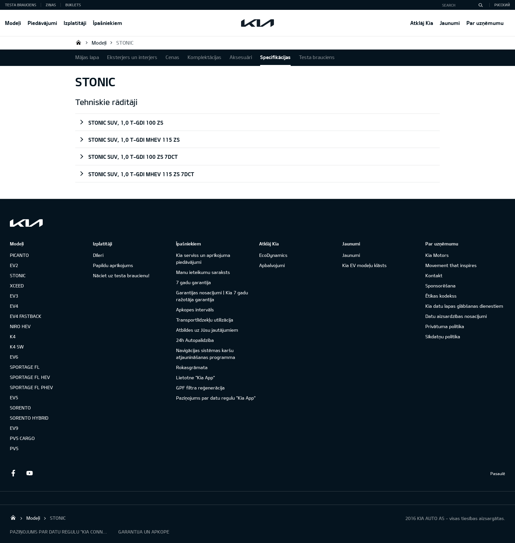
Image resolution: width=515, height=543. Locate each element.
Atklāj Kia (421, 23)
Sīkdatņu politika (442, 336)
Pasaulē (497, 473)
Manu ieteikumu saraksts (203, 272)
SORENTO (20, 407)
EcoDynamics (273, 255)
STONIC (125, 43)
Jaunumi (450, 23)
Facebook (13, 473)
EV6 (14, 357)
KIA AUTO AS (78, 42)
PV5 (14, 448)
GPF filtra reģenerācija (200, 387)
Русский (502, 5)
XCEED (17, 285)
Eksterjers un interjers (132, 57)
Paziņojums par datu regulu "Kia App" (216, 398)
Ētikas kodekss (441, 296)
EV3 (14, 296)
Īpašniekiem (107, 23)
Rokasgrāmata (192, 367)
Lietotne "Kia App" (195, 377)
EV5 (14, 397)
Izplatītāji (75, 23)
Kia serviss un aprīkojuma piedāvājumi (203, 258)
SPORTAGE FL (25, 367)
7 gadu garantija (193, 282)
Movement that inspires (451, 265)
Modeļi (13, 23)
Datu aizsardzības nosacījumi (456, 316)
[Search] (480, 5)
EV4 (14, 306)
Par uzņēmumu (485, 23)
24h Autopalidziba (195, 340)
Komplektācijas (204, 57)
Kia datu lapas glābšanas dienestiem (464, 306)
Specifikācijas (275, 57)
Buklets (73, 5)
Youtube (29, 473)
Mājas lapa (87, 57)
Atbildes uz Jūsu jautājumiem (207, 330)
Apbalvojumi (272, 265)
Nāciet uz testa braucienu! (121, 275)
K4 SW (17, 346)
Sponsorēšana (440, 285)
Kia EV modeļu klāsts (364, 265)
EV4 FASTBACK (25, 316)
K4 (12, 336)
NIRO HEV (20, 326)
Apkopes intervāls (195, 309)
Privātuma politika (444, 326)
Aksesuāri (241, 57)
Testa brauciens (20, 5)
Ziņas (51, 5)
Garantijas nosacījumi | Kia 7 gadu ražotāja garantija (212, 296)
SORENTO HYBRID (29, 418)
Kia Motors (437, 255)
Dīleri (98, 255)
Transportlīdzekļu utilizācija (204, 320)
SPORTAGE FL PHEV (31, 387)
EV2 (14, 265)
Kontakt (433, 275)
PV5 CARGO (22, 438)
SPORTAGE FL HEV (30, 377)
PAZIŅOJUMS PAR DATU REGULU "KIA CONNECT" (59, 531)
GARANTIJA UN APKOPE (143, 531)
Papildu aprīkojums (113, 265)
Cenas (172, 57)
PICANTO (19, 255)
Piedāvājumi (42, 23)
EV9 (14, 428)
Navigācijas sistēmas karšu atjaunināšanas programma (205, 353)
